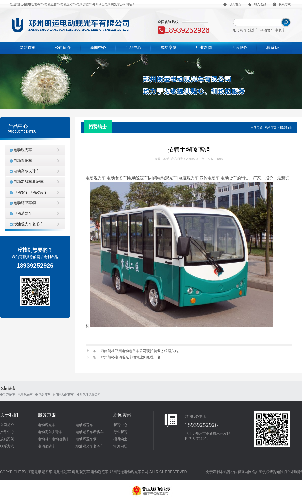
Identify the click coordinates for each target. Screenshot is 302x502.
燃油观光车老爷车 (28, 224)
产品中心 (133, 47)
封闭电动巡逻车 (63, 394)
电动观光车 (22, 150)
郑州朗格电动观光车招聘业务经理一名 (131, 357)
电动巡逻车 (22, 160)
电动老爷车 (42, 394)
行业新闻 (204, 47)
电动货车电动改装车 (30, 192)
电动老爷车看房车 (28, 181)
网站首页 (28, 47)
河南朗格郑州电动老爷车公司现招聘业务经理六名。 (141, 351)
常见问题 (120, 446)
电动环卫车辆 (24, 203)
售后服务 (239, 47)
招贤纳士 (120, 439)
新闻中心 (98, 47)
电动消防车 (22, 213)
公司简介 (63, 47)
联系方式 (7, 446)
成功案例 (169, 47)
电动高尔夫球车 (26, 171)
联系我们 (274, 47)
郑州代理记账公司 (89, 394)
